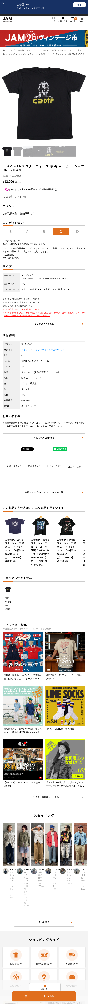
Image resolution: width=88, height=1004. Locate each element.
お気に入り (62, 21)
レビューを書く (54, 466)
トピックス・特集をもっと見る (44, 683)
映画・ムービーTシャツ (63, 50)
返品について (34, 466)
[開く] (79, 4)
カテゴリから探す (16, 50)
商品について (74, 467)
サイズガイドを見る (44, 324)
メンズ (11, 54)
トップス (33, 50)
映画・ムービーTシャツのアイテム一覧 (44, 492)
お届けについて (14, 466)
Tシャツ (44, 50)
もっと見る (44, 809)
